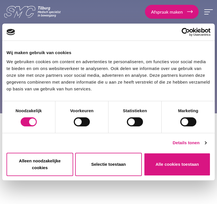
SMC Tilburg (32, 12)
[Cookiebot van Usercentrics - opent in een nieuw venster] (186, 32)
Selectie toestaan (108, 164)
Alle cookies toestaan (177, 164)
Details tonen (186, 142)
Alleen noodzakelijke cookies (40, 164)
